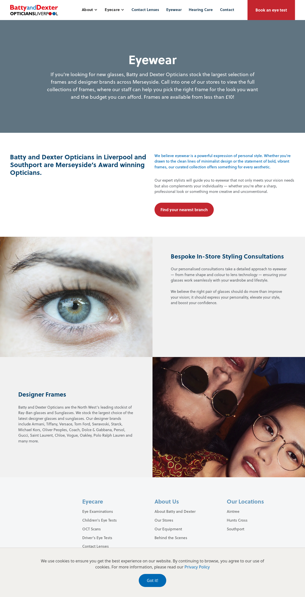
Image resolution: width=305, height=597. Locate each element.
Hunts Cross (237, 520)
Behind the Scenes (170, 537)
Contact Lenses (145, 9)
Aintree (233, 511)
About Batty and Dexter (175, 511)
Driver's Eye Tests (97, 537)
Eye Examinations (97, 511)
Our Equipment (168, 529)
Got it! (152, 580)
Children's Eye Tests (99, 520)
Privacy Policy (197, 567)
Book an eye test (271, 10)
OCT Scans (91, 529)
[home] (34, 10)
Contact (227, 9)
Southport (235, 529)
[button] (90, 10)
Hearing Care (201, 9)
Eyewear (174, 9)
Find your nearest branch (184, 209)
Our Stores (163, 520)
